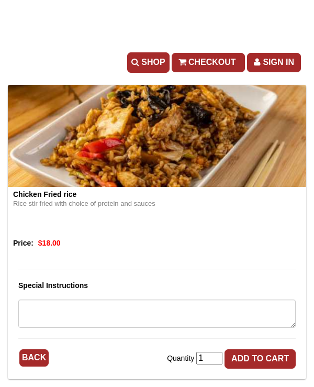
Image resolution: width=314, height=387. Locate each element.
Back (34, 357)
